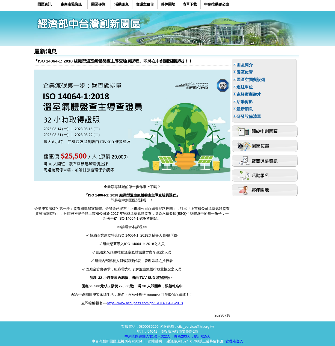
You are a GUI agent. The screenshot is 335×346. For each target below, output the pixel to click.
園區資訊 (44, 4)
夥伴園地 (168, 4)
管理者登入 (234, 341)
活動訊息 (121, 4)
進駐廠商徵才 (248, 94)
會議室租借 (145, 4)
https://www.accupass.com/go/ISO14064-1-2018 (145, 303)
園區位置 (244, 72)
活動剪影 (244, 101)
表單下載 (190, 4)
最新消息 (244, 109)
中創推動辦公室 (216, 4)
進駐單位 (244, 87)
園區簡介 (244, 64)
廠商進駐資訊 (71, 4)
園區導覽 (98, 4)
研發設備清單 (248, 116)
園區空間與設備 (250, 79)
